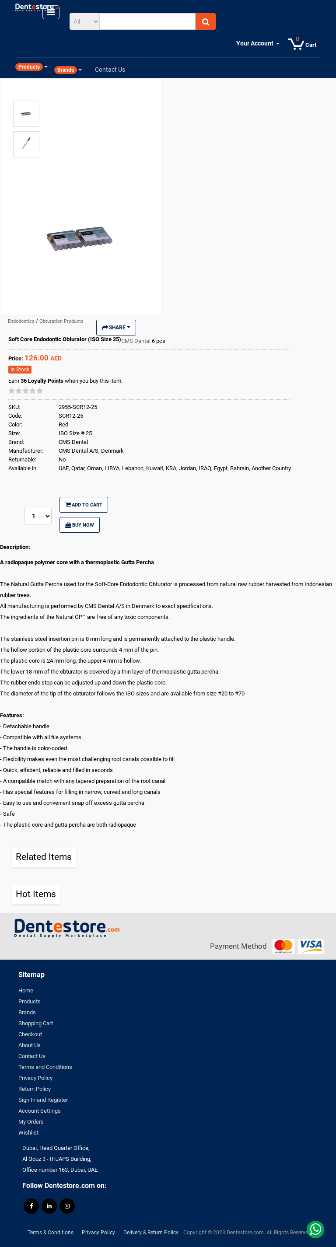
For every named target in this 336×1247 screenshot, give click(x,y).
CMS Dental (136, 341)
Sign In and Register (43, 1100)
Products (29, 1001)
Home (25, 990)
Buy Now (79, 524)
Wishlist (28, 1132)
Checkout (30, 1034)
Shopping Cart (35, 1023)
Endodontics (22, 321)
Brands (27, 1012)
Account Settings (39, 1110)
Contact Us (32, 1056)
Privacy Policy (35, 1078)
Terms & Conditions (51, 1233)
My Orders (31, 1121)
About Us (29, 1045)
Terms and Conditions (45, 1067)
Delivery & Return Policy (150, 1233)
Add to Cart (83, 504)
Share (116, 327)
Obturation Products (61, 321)
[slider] (25, 390)
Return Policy (34, 1089)
